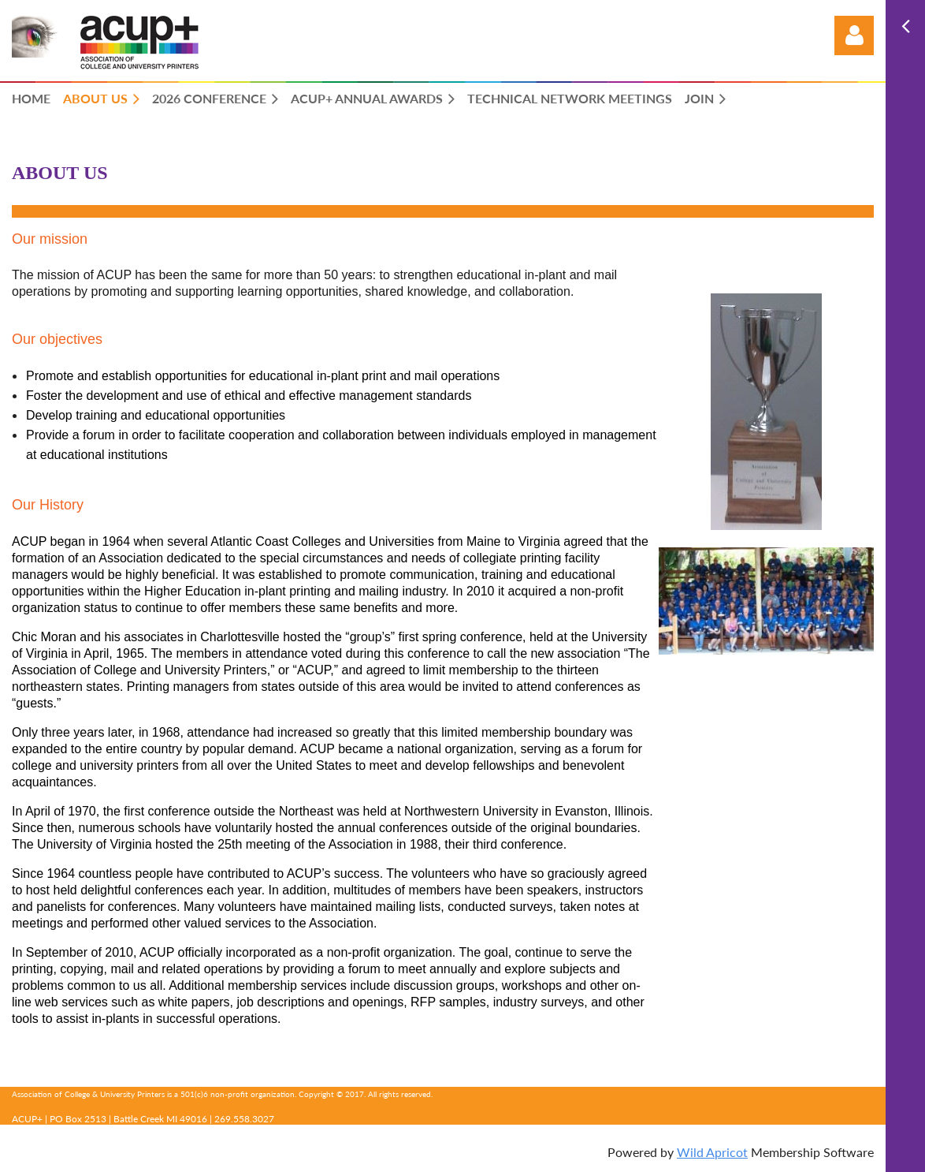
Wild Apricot (712, 1151)
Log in (854, 35)
